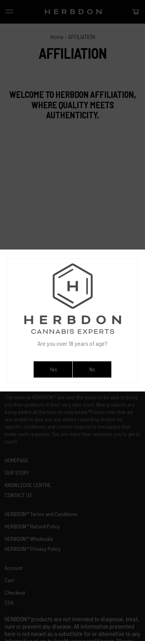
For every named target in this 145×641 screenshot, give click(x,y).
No (92, 369)
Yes (53, 369)
